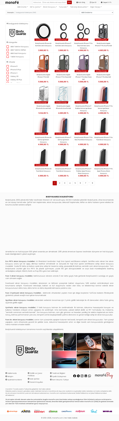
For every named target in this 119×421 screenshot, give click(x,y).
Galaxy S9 (14, 76)
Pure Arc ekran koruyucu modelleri (19, 319)
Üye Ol (93, 2)
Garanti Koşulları (35, 382)
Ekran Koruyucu (49, 7)
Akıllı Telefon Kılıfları (18, 50)
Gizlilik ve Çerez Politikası (35, 374)
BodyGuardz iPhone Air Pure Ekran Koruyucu (43, 170)
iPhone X (13, 73)
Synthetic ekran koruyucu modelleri (20, 307)
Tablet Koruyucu (17, 57)
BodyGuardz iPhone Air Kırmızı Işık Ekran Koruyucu (43, 139)
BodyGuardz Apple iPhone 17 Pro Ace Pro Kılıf (103, 44)
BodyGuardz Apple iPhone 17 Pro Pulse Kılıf (63, 76)
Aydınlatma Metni (13, 380)
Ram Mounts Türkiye (59, 380)
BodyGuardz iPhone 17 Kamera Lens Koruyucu (63, 44)
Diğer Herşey (95, 7)
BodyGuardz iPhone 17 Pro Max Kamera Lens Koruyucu (83, 45)
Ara (69, 2)
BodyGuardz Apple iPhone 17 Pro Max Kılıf (103, 76)
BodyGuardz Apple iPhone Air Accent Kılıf (43, 107)
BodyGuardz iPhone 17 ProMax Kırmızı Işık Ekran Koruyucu (83, 108)
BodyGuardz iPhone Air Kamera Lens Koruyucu (43, 44)
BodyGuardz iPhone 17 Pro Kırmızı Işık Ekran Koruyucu (103, 108)
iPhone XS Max (16, 83)
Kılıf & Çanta (35, 7)
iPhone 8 (13, 66)
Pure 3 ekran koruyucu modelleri (18, 276)
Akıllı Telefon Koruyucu (19, 46)
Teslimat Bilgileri (57, 373)
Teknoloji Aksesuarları (78, 7)
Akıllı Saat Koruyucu (18, 53)
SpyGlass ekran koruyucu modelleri (19, 300)
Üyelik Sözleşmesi (58, 376)
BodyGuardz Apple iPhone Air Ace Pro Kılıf (63, 107)
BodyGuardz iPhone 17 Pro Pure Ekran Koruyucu (103, 138)
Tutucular (63, 7)
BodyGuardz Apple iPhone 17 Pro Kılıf (43, 76)
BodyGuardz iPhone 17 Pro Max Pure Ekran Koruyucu (83, 138)
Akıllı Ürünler (22, 7)
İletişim (9, 376)
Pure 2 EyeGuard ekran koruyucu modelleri (23, 293)
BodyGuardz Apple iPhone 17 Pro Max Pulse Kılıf (83, 77)
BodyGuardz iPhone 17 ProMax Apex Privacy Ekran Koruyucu (83, 171)
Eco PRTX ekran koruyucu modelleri (20, 261)
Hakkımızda (11, 373)
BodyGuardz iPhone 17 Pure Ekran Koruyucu (63, 170)
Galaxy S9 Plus (16, 80)
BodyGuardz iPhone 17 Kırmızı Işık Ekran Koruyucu (63, 139)
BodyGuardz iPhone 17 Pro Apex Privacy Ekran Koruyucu (103, 171)
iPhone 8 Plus (15, 69)
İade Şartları (33, 379)
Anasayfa (10, 12)
